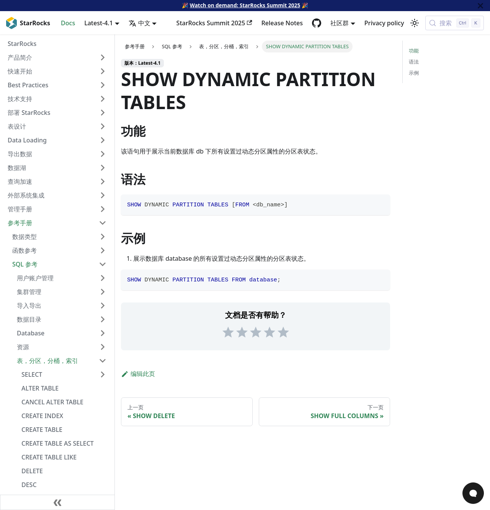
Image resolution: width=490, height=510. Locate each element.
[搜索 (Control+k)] (454, 23)
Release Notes (282, 23)
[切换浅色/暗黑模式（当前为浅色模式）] (414, 23)
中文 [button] (139, 23)
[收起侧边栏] (57, 502)
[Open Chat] (473, 493)
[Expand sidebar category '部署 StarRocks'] (102, 112)
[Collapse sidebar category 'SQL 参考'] (102, 264)
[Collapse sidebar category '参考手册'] (102, 223)
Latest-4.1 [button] (98, 23)
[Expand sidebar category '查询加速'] (102, 181)
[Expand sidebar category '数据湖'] (102, 168)
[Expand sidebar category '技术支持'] (102, 99)
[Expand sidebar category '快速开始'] (102, 71)
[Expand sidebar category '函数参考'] (102, 250)
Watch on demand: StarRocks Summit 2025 (245, 5)
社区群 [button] (339, 23)
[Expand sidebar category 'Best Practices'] (102, 85)
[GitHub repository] (316, 23)
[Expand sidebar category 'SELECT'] (102, 374)
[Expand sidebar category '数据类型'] (102, 236)
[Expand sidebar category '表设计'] (102, 126)
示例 (414, 72)
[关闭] (480, 5)
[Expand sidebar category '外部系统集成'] (102, 195)
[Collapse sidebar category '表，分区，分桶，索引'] (102, 361)
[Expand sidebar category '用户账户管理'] (102, 278)
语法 (414, 61)
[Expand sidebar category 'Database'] (102, 333)
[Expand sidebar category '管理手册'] (102, 209)
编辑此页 (138, 373)
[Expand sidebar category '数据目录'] (102, 319)
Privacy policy (384, 23)
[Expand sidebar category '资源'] (102, 347)
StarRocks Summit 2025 (214, 23)
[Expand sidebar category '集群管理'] (102, 292)
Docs (68, 23)
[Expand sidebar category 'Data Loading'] (102, 140)
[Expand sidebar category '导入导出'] (102, 305)
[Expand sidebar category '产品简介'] (102, 57)
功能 (414, 50)
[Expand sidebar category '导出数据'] (102, 154)
